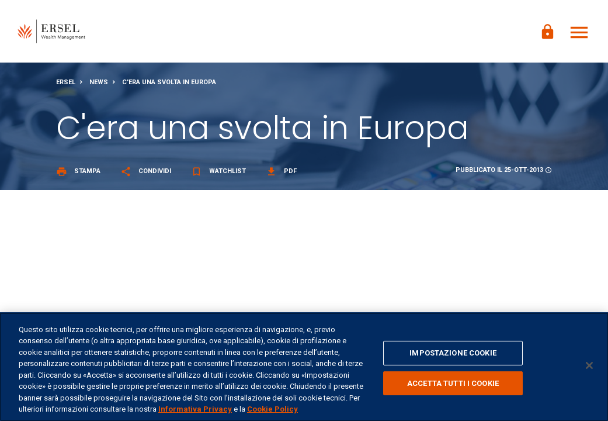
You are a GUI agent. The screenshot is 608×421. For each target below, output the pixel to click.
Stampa (78, 173)
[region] (304, 366)
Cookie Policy (272, 409)
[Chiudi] (589, 365)
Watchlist (218, 173)
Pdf (281, 173)
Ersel (65, 84)
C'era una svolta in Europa (169, 84)
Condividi (145, 173)
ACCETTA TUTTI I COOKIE (453, 382)
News (98, 84)
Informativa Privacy (195, 409)
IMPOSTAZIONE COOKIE (452, 352)
